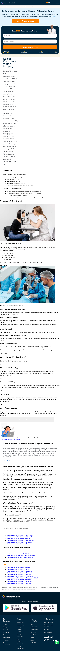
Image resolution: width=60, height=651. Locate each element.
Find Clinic (33, 632)
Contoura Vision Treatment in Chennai (19, 537)
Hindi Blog (6, 640)
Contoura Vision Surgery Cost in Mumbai (20, 557)
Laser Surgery (20, 622)
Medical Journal (48, 622)
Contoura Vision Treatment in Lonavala (19, 581)
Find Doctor (34, 635)
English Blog (6, 637)
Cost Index (47, 629)
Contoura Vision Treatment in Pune (18, 544)
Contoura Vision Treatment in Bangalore (20, 535)
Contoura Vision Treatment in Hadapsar (20, 571)
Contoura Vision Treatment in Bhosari (19, 574)
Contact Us (6, 632)
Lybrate (5, 624)
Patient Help (34, 627)
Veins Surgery (20, 648)
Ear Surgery (20, 634)
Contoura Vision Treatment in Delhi (18, 538)
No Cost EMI (34, 629)
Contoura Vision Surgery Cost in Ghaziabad (21, 555)
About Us (5, 629)
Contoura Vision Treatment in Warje (18, 567)
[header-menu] (57, 3)
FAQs (32, 624)
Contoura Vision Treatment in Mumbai (19, 542)
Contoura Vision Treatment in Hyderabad (20, 540)
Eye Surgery (20, 636)
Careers (5, 635)
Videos (32, 637)
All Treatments (48, 632)
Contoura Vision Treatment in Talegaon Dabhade (23, 578)
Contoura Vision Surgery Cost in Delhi (19, 554)
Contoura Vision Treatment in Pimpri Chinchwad (22, 573)
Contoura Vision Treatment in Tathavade (20, 576)
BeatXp (5, 627)
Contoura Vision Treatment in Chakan (19, 579)
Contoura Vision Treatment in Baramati (19, 583)
